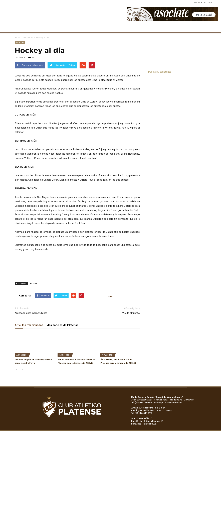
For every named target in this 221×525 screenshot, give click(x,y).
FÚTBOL (59, 28)
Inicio (17, 37)
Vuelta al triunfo (131, 312)
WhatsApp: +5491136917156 (167, 402)
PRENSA (109, 28)
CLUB (21, 28)
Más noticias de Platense (63, 325)
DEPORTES (74, 28)
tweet (110, 296)
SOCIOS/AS (126, 28)
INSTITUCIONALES (39, 28)
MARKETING (92, 28)
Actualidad (28, 37)
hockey (33, 283)
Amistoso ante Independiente (31, 312)
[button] (215, 28)
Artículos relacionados (29, 325)
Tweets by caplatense (159, 71)
